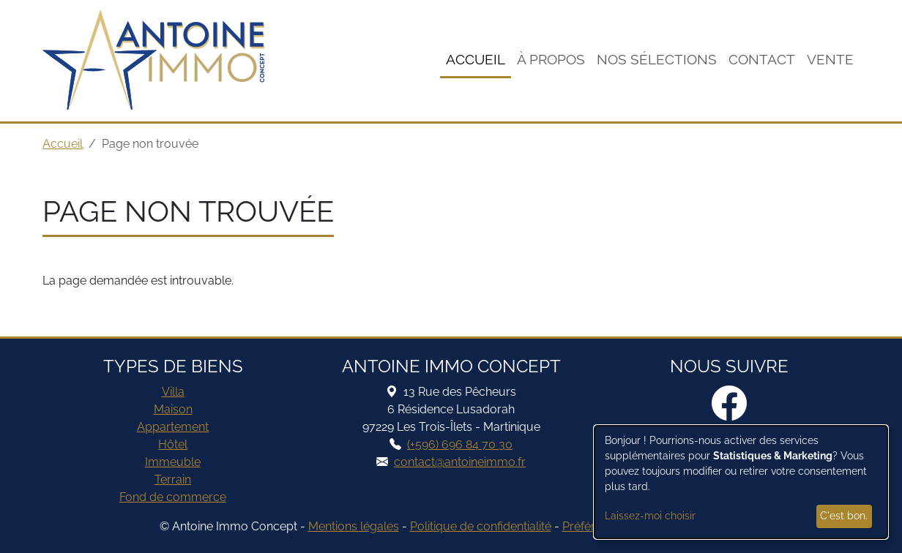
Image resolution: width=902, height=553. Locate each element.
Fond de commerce (172, 497)
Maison (173, 409)
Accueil (475, 59)
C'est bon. (844, 516)
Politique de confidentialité (480, 526)
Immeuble (173, 462)
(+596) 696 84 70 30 (459, 444)
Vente (830, 59)
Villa (173, 392)
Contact (761, 59)
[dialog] (740, 482)
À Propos (551, 59)
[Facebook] (729, 404)
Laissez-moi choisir (650, 516)
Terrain (172, 479)
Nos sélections (657, 59)
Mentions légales (353, 526)
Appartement (173, 427)
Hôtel (172, 444)
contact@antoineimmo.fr (460, 462)
